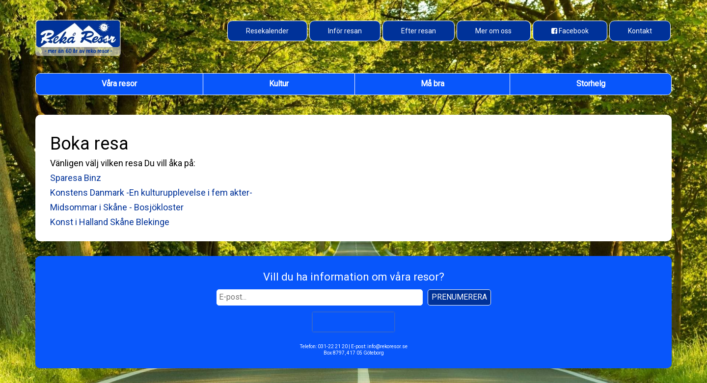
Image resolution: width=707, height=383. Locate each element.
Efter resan (418, 31)
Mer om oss (493, 31)
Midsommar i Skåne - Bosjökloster (117, 207)
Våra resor (119, 83)
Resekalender (267, 31)
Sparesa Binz (75, 178)
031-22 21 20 (333, 346)
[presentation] (353, 321)
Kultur (279, 83)
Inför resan (345, 31)
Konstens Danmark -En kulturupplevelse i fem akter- (151, 192)
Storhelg (590, 83)
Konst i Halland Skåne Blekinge (109, 222)
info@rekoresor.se (387, 346)
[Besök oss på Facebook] (570, 31)
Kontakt (640, 31)
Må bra (432, 83)
